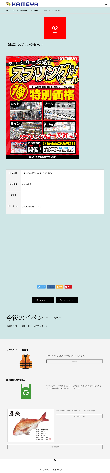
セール (14, 60)
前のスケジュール (43, 300)
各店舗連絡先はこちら (32, 206)
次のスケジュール (66, 300)
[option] (55, 107)
